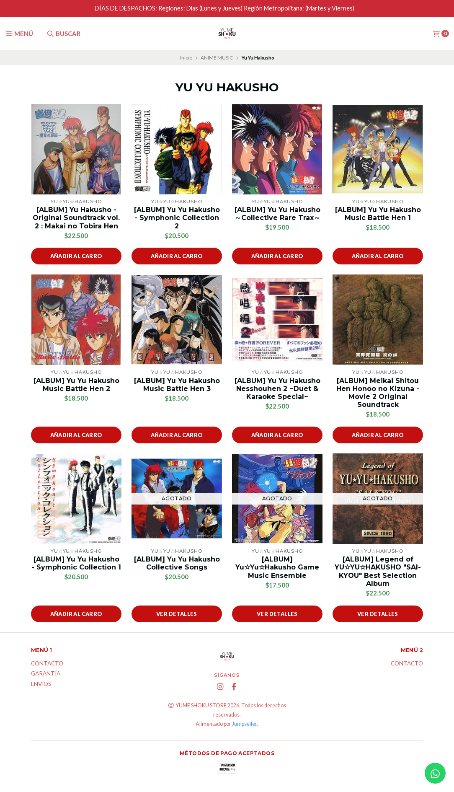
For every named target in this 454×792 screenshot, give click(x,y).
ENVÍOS (41, 684)
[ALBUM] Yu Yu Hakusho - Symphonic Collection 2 (177, 218)
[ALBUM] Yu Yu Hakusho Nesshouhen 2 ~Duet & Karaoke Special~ (277, 389)
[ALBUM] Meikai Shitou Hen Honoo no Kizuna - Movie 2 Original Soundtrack (377, 393)
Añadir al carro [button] (76, 256)
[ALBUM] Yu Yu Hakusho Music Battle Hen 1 (378, 214)
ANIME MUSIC (217, 57)
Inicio (186, 57)
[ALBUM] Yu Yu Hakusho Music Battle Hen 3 (177, 385)
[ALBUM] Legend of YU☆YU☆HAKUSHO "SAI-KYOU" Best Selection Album (378, 571)
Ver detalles (176, 614)
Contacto (47, 664)
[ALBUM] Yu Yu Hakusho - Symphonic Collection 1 (76, 563)
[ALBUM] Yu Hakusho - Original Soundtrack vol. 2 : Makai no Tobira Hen (76, 218)
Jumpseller (244, 724)
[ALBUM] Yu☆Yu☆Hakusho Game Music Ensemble (277, 567)
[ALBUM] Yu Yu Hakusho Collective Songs (177, 563)
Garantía (45, 674)
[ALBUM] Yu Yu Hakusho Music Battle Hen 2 (76, 385)
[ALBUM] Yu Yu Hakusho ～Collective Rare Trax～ (277, 214)
